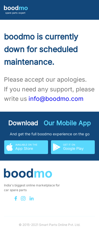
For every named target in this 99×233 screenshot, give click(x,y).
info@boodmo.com (56, 98)
